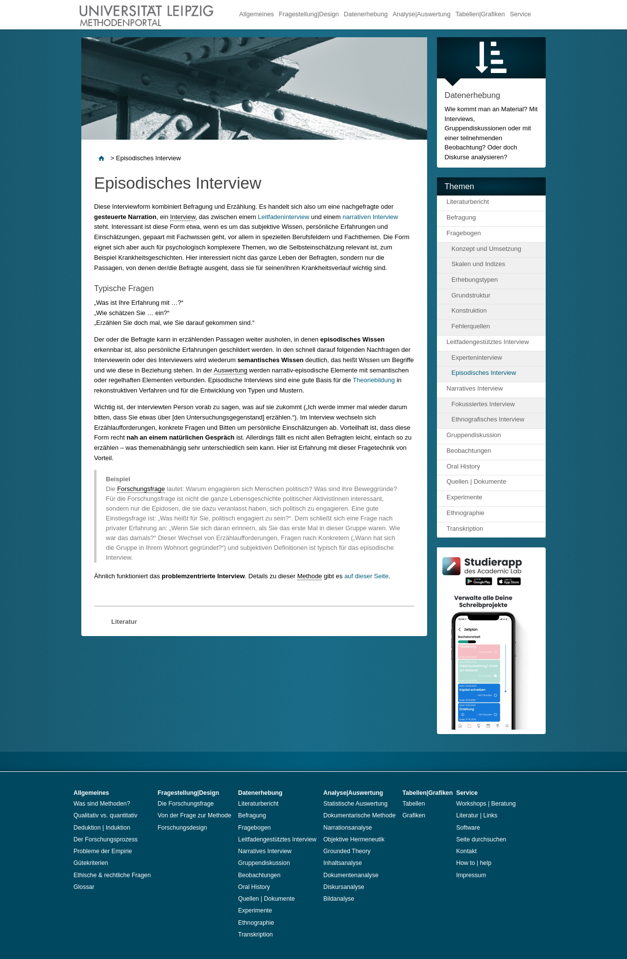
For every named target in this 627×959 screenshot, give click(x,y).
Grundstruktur (471, 295)
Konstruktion (469, 310)
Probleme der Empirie (102, 851)
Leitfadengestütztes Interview (488, 341)
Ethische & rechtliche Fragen (112, 875)
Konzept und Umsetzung (486, 248)
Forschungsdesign (182, 827)
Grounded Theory (347, 851)
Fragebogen (464, 233)
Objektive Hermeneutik (354, 839)
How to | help (473, 863)
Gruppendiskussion (474, 435)
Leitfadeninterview (284, 217)
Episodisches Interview (484, 372)
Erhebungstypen (475, 279)
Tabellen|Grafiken (480, 14)
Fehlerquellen (471, 326)
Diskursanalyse (343, 887)
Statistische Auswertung (355, 803)
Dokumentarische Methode (359, 815)
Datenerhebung (366, 14)
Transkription (465, 528)
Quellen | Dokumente (476, 481)
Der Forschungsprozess (105, 839)
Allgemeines (256, 14)
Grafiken (414, 815)
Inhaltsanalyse (342, 863)
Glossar (84, 887)
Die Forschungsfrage (186, 803)
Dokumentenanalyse (351, 875)
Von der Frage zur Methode (194, 815)
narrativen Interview (370, 217)
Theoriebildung (374, 380)
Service (520, 14)
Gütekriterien (90, 863)
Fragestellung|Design (309, 14)
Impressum (471, 875)
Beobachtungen (469, 450)
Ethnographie (465, 512)
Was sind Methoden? (101, 803)
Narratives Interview (475, 388)
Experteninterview (477, 357)
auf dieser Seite (366, 576)
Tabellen (414, 803)
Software (468, 827)
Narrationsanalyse (347, 827)
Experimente (464, 497)
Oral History (464, 466)
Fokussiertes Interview (483, 404)
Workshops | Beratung (486, 803)
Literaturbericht (468, 201)
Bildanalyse (338, 898)
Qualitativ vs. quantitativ (105, 815)
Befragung (461, 217)
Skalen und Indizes (479, 264)
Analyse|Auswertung (421, 14)
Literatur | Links (476, 815)
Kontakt (466, 851)
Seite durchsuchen (481, 839)
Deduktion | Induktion (101, 827)
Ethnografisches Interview (488, 419)
